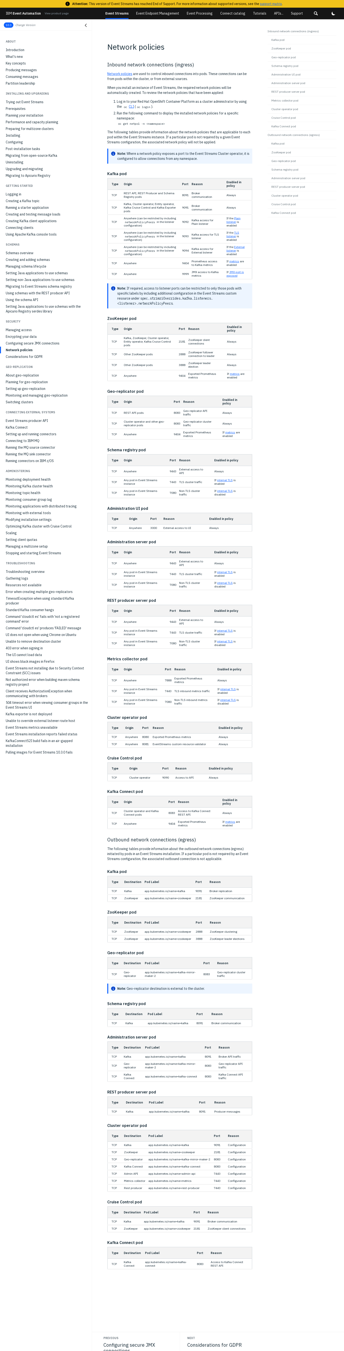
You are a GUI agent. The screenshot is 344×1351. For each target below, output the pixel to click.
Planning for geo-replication (27, 382)
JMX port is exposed (235, 273)
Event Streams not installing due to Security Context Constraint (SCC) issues (45, 670)
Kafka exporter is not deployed (29, 714)
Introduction (15, 50)
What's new (14, 56)
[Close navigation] (85, 25)
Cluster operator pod (284, 109)
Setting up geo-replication (25, 389)
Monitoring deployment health (28, 479)
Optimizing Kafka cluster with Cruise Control (39, 526)
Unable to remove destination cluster (33, 641)
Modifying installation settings (29, 519)
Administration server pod (288, 83)
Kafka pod (278, 40)
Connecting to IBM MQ (22, 441)
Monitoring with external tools (28, 513)
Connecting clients (19, 228)
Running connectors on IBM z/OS (30, 461)
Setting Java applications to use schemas (37, 273)
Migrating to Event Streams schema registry (39, 286)
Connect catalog (232, 13)
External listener (235, 248)
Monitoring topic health (23, 493)
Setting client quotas (21, 540)
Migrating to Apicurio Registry (28, 175)
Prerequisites (16, 109)
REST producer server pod (288, 91)
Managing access (19, 330)
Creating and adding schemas (28, 260)
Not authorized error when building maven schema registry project (43, 682)
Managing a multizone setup (27, 546)
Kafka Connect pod (283, 126)
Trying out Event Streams (24, 102)
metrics (234, 261)
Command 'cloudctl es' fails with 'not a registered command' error (43, 619)
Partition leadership (20, 83)
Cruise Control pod (283, 117)
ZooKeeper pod (281, 48)
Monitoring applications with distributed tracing (41, 506)
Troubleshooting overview (25, 572)
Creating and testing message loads (33, 214)
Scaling (11, 533)
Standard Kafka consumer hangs (30, 610)
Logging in (13, 194)
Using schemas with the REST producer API (38, 293)
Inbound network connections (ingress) (293, 31)
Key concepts (16, 63)
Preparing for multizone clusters (30, 129)
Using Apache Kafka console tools (31, 234)
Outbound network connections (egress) (294, 135)
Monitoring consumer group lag (29, 499)
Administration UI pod (286, 74)
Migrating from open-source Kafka (31, 155)
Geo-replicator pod (283, 57)
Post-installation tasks (23, 149)
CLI (131, 106)
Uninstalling (14, 162)
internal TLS (225, 480)
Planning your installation (24, 115)
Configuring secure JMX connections (32, 343)
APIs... (278, 13)
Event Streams (117, 13)
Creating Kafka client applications (31, 221)
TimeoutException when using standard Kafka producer (40, 600)
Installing (13, 135)
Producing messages (21, 70)
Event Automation (23, 13)
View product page (57, 13)
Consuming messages (22, 77)
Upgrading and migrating (24, 169)
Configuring (14, 142)
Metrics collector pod (284, 100)
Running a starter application (27, 207)
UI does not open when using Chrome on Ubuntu (41, 635)
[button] (315, 13)
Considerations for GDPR (24, 357)
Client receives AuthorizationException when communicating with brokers (39, 693)
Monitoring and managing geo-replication (37, 395)
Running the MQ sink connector (28, 454)
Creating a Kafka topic (22, 201)
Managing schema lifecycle (26, 266)
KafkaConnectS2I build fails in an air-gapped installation (39, 743)
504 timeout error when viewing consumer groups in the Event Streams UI (47, 705)
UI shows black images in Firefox (30, 661)
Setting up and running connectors (31, 434)
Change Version (25, 25)
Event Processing (200, 13)
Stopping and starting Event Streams (33, 553)
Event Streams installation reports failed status (41, 734)
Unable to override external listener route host (40, 721)
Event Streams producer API (27, 421)
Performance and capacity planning (32, 122)
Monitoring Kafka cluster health (29, 486)
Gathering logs (17, 578)
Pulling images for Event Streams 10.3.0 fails (39, 752)
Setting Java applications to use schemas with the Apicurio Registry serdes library (43, 308)
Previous (110, 1338)
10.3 (8, 25)
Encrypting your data (21, 336)
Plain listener (233, 220)
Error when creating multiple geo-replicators (39, 592)
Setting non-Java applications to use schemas (40, 280)
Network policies (19, 350)
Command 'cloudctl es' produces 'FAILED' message (43, 628)
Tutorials (259, 13)
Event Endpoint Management (157, 13)
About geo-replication (22, 375)
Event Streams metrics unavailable (32, 727)
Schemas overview (19, 253)
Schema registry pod (284, 66)
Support (297, 13)
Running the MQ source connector (30, 447)
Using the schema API (22, 300)
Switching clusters (19, 402)
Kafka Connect (17, 427)
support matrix (271, 4)
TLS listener (232, 234)
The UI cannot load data (24, 655)
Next (191, 1338)
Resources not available (24, 585)
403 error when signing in (24, 648)
